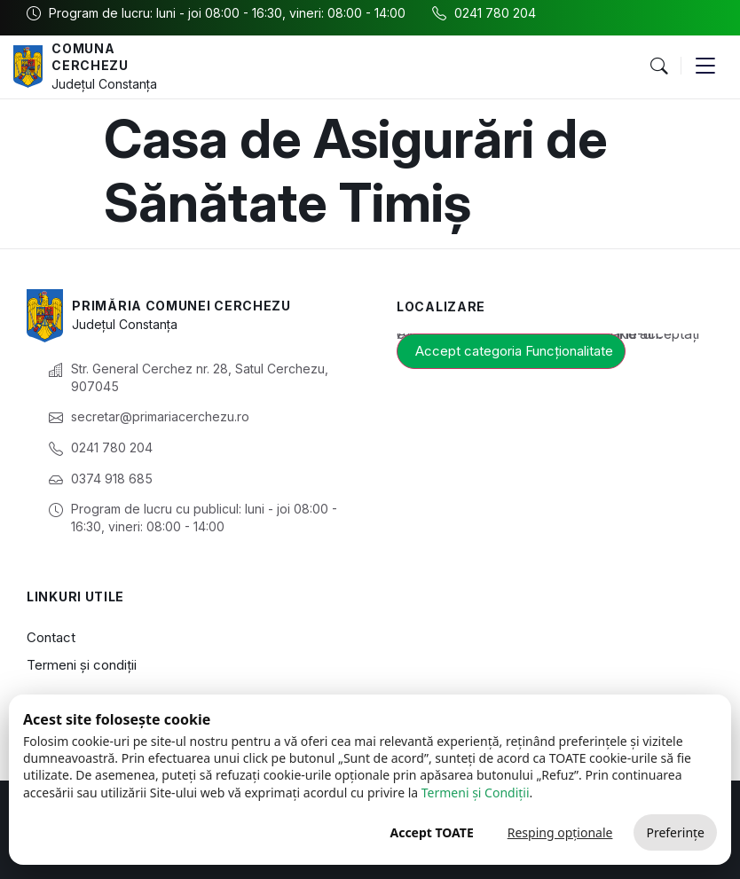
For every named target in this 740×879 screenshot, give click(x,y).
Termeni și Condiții (475, 792)
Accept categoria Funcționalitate (514, 350)
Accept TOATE (431, 832)
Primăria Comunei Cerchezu (181, 305)
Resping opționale (560, 832)
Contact (51, 637)
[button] (658, 66)
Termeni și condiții (82, 664)
